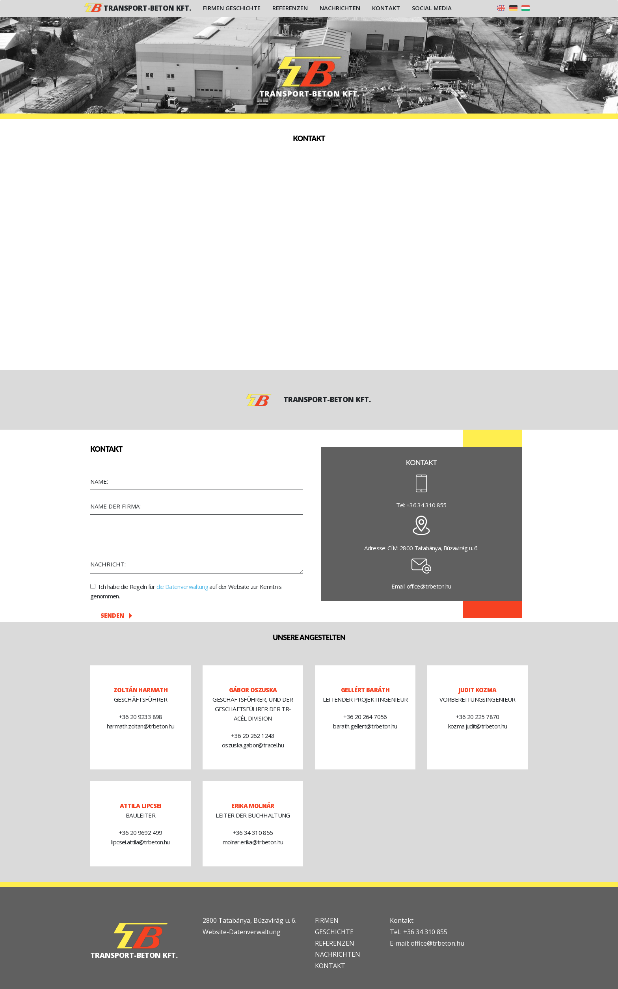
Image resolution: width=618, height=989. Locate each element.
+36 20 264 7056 (365, 717)
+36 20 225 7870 (477, 717)
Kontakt (386, 8)
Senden (116, 615)
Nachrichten (340, 8)
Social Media (432, 8)
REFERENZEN (334, 943)
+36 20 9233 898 (140, 717)
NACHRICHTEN (337, 954)
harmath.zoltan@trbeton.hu (141, 726)
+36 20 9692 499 (140, 832)
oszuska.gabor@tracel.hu (253, 745)
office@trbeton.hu (429, 586)
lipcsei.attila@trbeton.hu (140, 842)
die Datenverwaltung (182, 586)
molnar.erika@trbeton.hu (253, 842)
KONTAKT (330, 965)
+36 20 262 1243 (252, 735)
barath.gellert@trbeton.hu (365, 726)
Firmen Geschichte (232, 8)
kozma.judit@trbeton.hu (477, 726)
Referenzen (290, 8)
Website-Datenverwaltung (242, 932)
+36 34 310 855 (426, 505)
